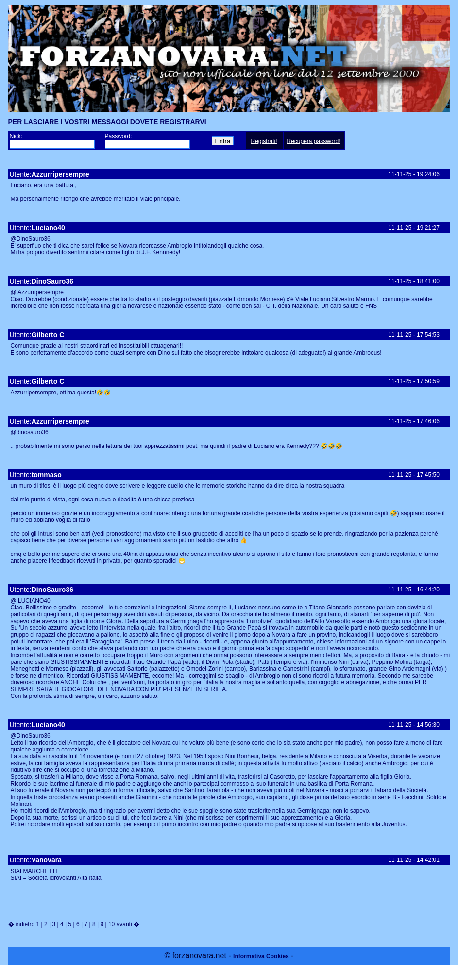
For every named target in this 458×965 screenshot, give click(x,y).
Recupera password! (313, 141)
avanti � (128, 924)
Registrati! (264, 141)
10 (111, 924)
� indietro (21, 924)
